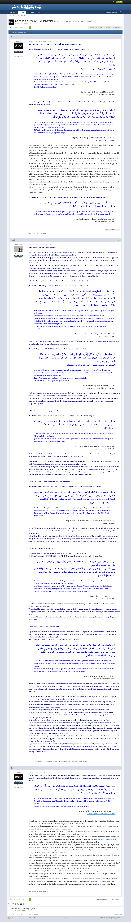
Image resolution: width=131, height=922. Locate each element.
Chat (38, 12)
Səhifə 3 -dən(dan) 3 (19, 27)
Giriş (113, 1)
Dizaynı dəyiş (15, 917)
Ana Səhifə (13, 12)
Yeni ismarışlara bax (111, 12)
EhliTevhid (11, 914)
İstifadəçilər (30, 12)
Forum (22, 12)
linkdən (98, 884)
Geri (10, 27)
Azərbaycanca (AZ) (26, 917)
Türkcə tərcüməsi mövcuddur (107, 839)
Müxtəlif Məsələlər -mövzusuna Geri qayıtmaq (110, 899)
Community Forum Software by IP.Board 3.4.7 (111, 917)
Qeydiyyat (119, 1)
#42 (118, 240)
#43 (118, 768)
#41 (118, 37)
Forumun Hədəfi (118, 914)
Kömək (36, 917)
